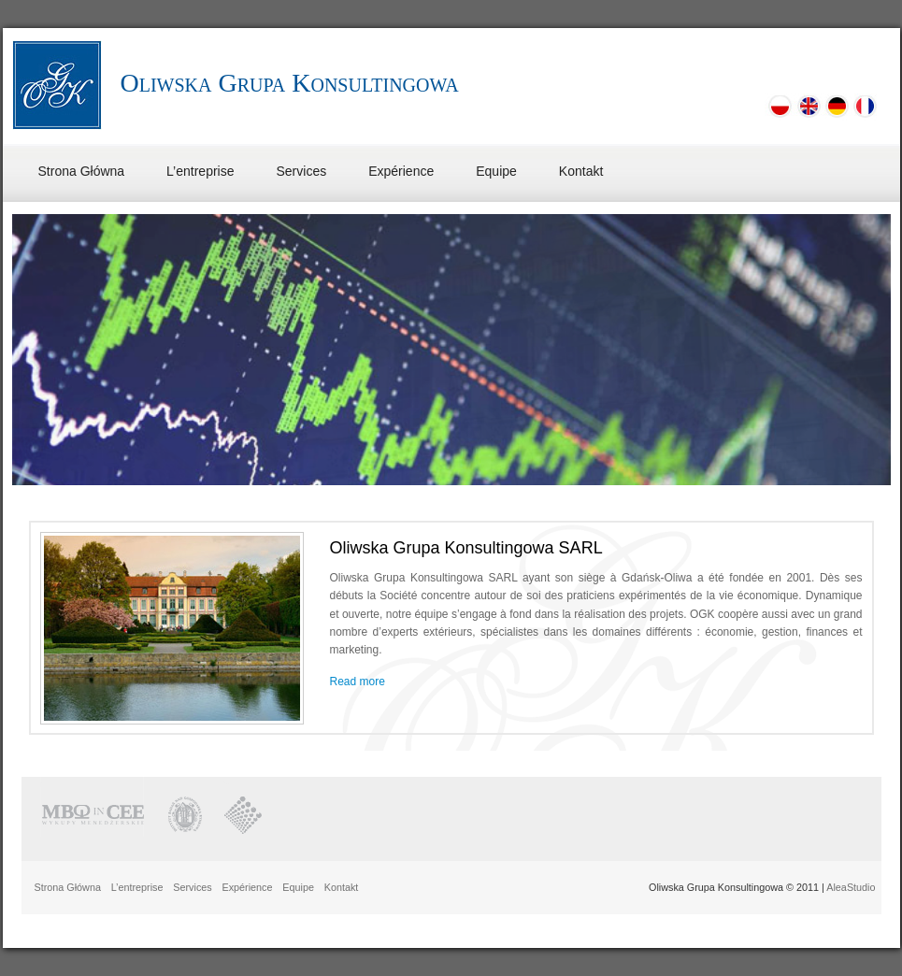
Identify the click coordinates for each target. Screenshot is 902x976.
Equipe (496, 171)
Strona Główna (81, 171)
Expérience (401, 171)
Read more (357, 681)
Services (302, 171)
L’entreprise (200, 171)
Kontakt (581, 171)
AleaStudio (850, 887)
